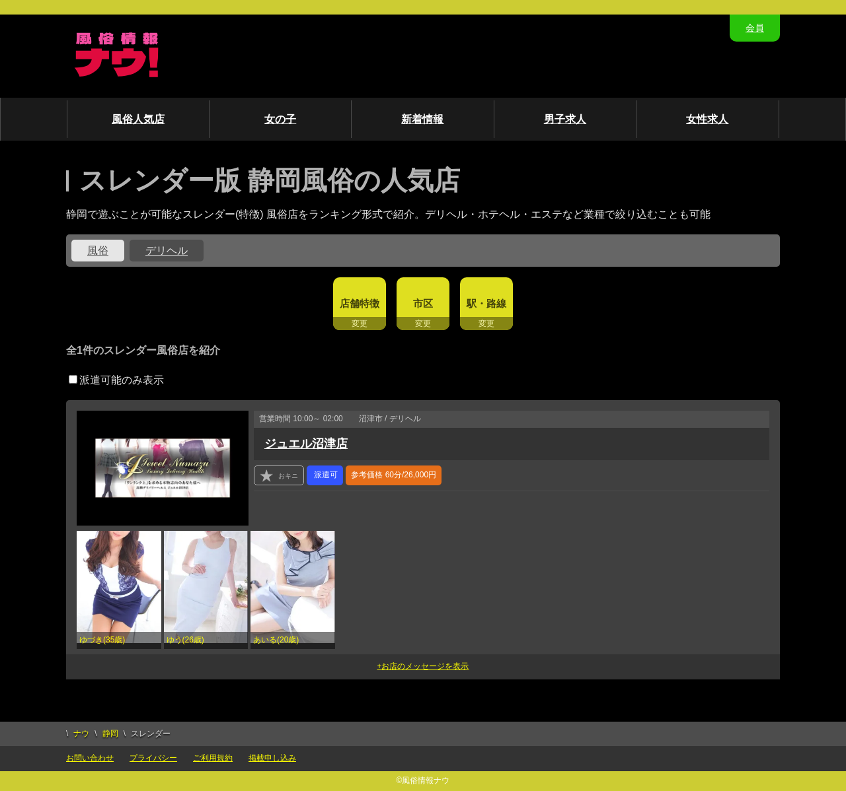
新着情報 (422, 119)
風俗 (97, 250)
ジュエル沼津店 (306, 443)
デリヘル (166, 250)
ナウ (81, 733)
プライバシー (153, 758)
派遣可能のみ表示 (116, 380)
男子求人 (565, 119)
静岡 (110, 733)
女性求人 (707, 119)
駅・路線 (486, 303)
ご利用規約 (213, 758)
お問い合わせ (90, 758)
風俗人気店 (138, 119)
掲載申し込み (272, 758)
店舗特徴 (359, 303)
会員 (755, 27)
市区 (423, 303)
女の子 (280, 119)
